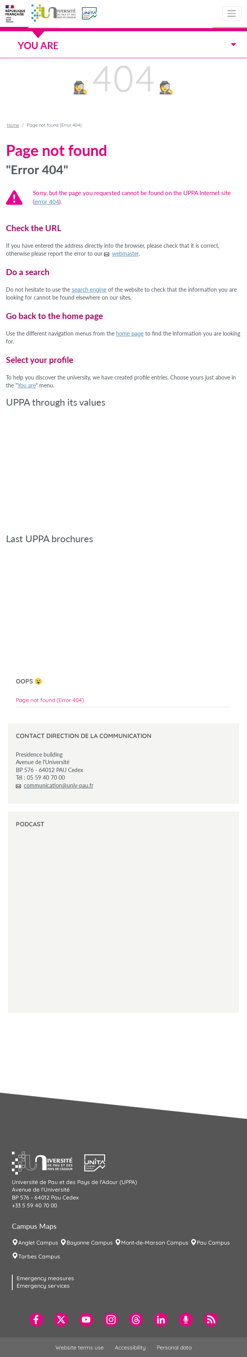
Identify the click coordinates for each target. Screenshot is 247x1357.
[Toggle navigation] (231, 13)
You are (26, 385)
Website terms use (79, 1347)
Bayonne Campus (89, 1242)
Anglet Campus (38, 1242)
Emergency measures (45, 1278)
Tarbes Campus (39, 1256)
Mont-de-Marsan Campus (154, 1242)
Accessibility (130, 1347)
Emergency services (43, 1285)
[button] (89, 12)
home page (130, 333)
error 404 (46, 201)
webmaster (125, 253)
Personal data (174, 1347)
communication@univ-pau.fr (58, 785)
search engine (89, 290)
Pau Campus (213, 1242)
